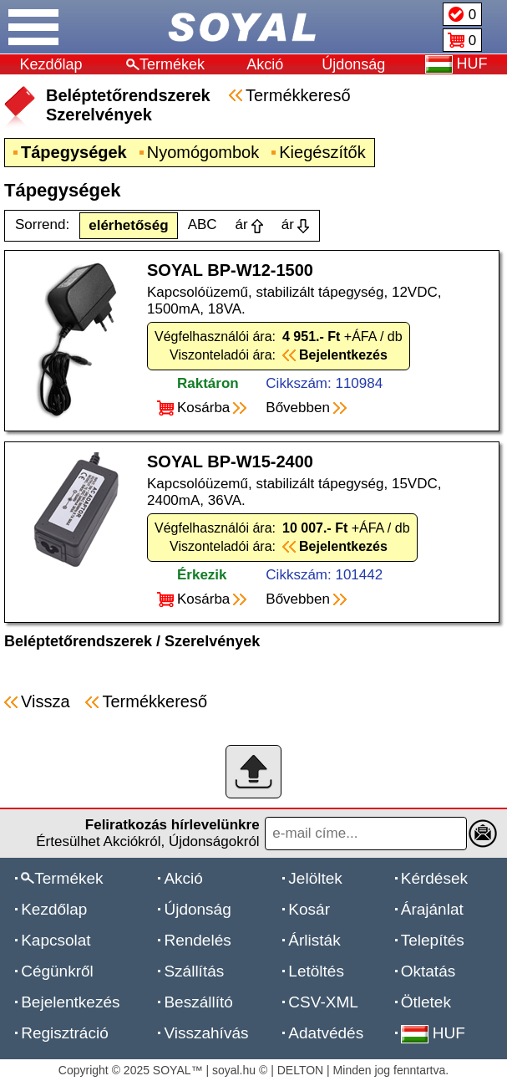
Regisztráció (65, 1033)
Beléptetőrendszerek (78, 641)
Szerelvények (212, 641)
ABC (202, 224)
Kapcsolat (55, 940)
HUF (433, 1033)
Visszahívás (206, 1033)
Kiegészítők (322, 152)
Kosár (309, 909)
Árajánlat (432, 909)
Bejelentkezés (70, 1002)
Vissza (45, 701)
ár (242, 224)
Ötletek (426, 1002)
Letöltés (316, 971)
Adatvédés (325, 1033)
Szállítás (194, 971)
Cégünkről (57, 971)
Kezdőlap (51, 64)
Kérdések (434, 878)
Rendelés (197, 940)
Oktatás (428, 971)
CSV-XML (322, 1002)
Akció (264, 64)
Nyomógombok (203, 152)
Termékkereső (298, 95)
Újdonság (353, 64)
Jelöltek (315, 878)
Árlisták (314, 940)
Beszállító (198, 1002)
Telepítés (432, 940)
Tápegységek (74, 152)
